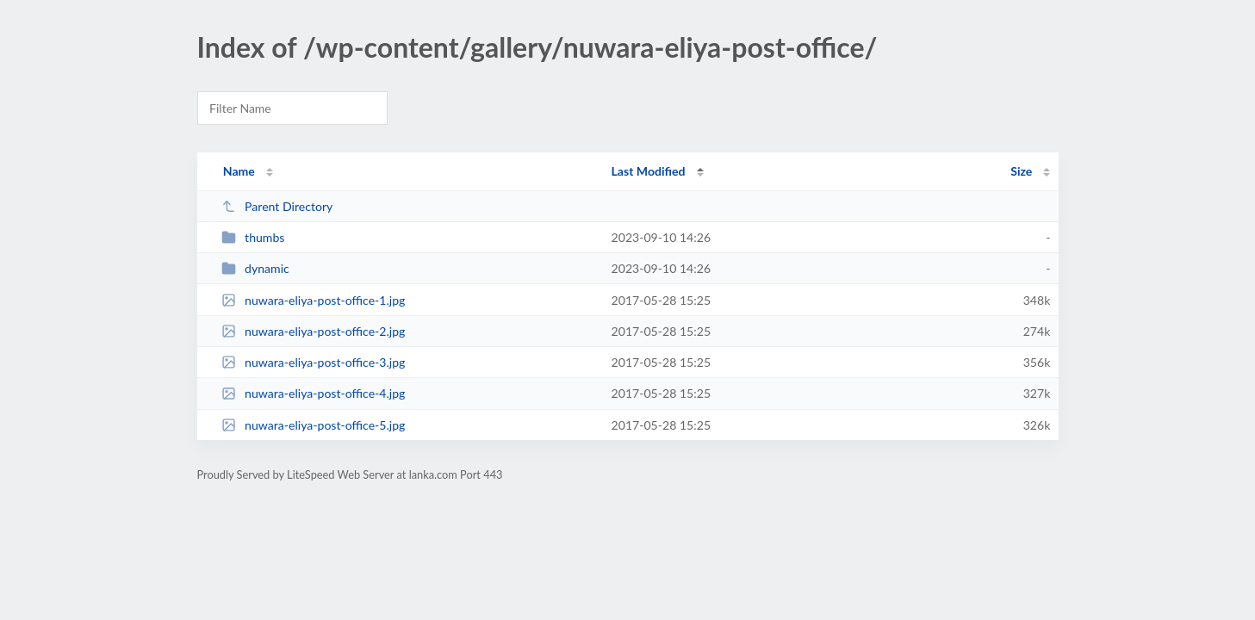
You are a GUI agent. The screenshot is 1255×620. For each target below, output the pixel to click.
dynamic (255, 268)
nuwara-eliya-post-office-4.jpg (313, 393)
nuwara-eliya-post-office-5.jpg (313, 425)
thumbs (253, 237)
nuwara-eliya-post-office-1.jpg (313, 300)
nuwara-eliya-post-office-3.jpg (313, 362)
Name (239, 171)
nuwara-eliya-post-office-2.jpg (313, 331)
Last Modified (649, 171)
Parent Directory (277, 206)
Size (1021, 171)
